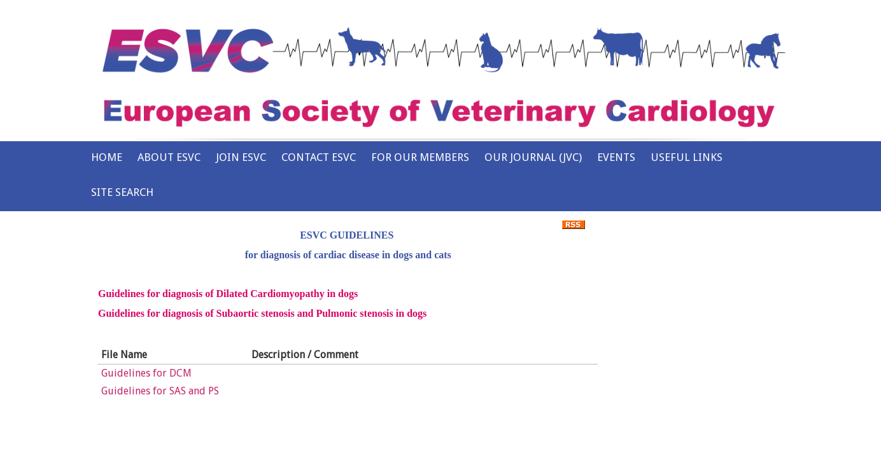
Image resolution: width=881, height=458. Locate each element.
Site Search (122, 192)
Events (616, 157)
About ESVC (169, 157)
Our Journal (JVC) (533, 157)
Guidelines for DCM (146, 373)
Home (106, 157)
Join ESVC (241, 157)
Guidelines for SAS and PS (160, 391)
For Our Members (420, 157)
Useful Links (686, 157)
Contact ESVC (318, 157)
